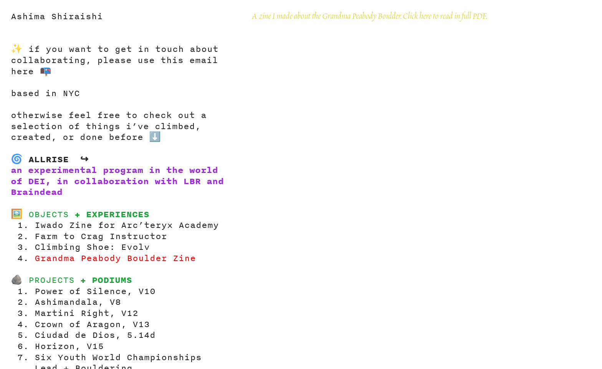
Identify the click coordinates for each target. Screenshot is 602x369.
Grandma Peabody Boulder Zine (118, 257)
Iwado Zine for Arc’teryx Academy (127, 224)
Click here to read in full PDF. (445, 17)
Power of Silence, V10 (95, 290)
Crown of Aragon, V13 (92, 323)
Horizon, (58, 345)
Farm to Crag (69, 235)
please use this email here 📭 (114, 65)
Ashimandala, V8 (81, 301)
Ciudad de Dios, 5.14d (95, 334)
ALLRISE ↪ (58, 159)
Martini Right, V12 (86, 312)
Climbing (58, 246)
